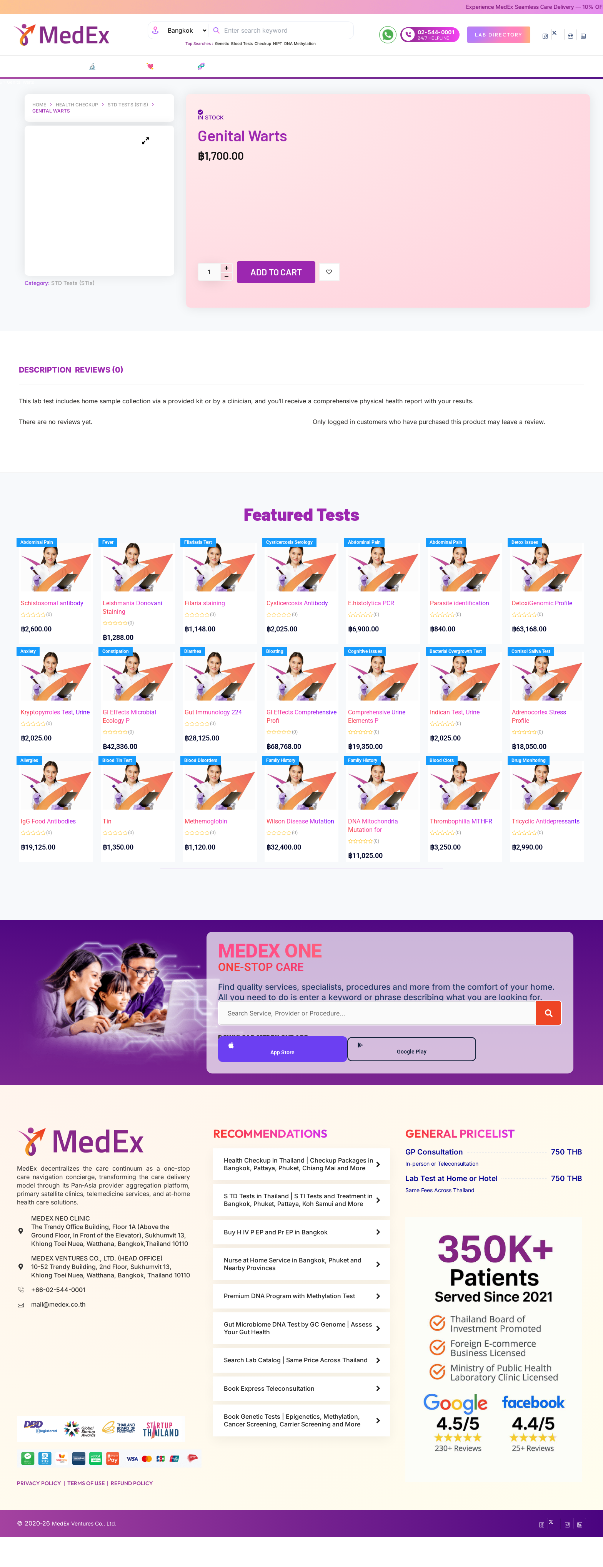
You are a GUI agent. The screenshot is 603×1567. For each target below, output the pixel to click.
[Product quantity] (209, 272)
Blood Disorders (208, 779)
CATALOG (46, 66)
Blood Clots (450, 779)
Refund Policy (132, 1509)
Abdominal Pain (44, 539)
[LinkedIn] (583, 34)
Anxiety (36, 655)
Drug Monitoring (537, 779)
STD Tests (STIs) (128, 105)
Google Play (397, 1073)
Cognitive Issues (373, 655)
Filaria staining (212, 589)
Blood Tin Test (125, 779)
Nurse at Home (410, 66)
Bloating (282, 655)
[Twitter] (557, 34)
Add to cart (276, 272)
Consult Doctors (326, 66)
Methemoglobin (213, 828)
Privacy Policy (39, 1509)
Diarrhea (200, 655)
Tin (114, 828)
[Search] (548, 1036)
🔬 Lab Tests (101, 66)
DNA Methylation (300, 43)
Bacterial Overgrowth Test (464, 655)
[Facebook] (545, 34)
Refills (372, 66)
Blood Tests (242, 43)
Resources (459, 66)
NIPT (277, 43)
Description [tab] (45, 357)
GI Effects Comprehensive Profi (295, 713)
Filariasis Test (206, 539)
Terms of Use (86, 1509)
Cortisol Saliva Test (539, 655)
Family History (288, 779)
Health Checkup (77, 105)
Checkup (263, 43)
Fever (116, 539)
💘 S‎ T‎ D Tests (152, 66)
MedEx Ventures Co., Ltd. (89, 1553)
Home (39, 105)
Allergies (37, 779)
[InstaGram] (570, 34)
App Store (263, 1073)
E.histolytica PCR (379, 589)
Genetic (222, 43)
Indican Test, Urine (462, 704)
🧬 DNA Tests (200, 66)
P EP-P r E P (242, 66)
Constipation (123, 655)
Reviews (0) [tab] (111, 357)
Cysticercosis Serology (297, 539)
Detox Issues (533, 539)
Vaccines (278, 66)
